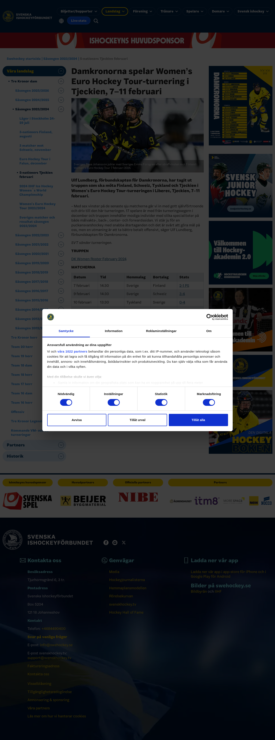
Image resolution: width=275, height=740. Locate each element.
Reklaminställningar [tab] (161, 331)
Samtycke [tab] (66, 331)
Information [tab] (114, 331)
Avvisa (77, 420)
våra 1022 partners (73, 351)
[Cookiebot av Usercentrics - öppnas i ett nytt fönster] (209, 317)
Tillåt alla (198, 420)
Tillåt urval (138, 420)
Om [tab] (209, 331)
